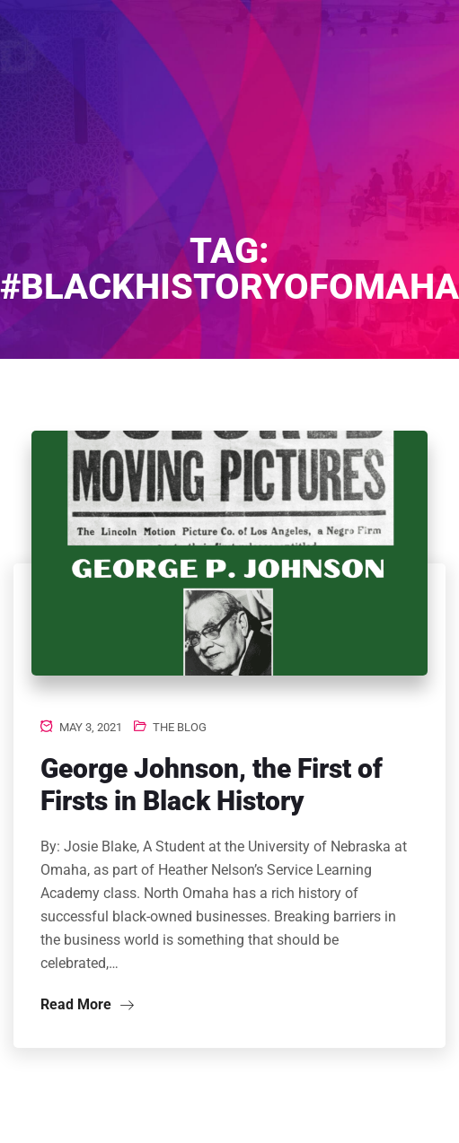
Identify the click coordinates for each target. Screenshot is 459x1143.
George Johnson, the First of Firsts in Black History (211, 784)
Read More (87, 1004)
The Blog (180, 727)
